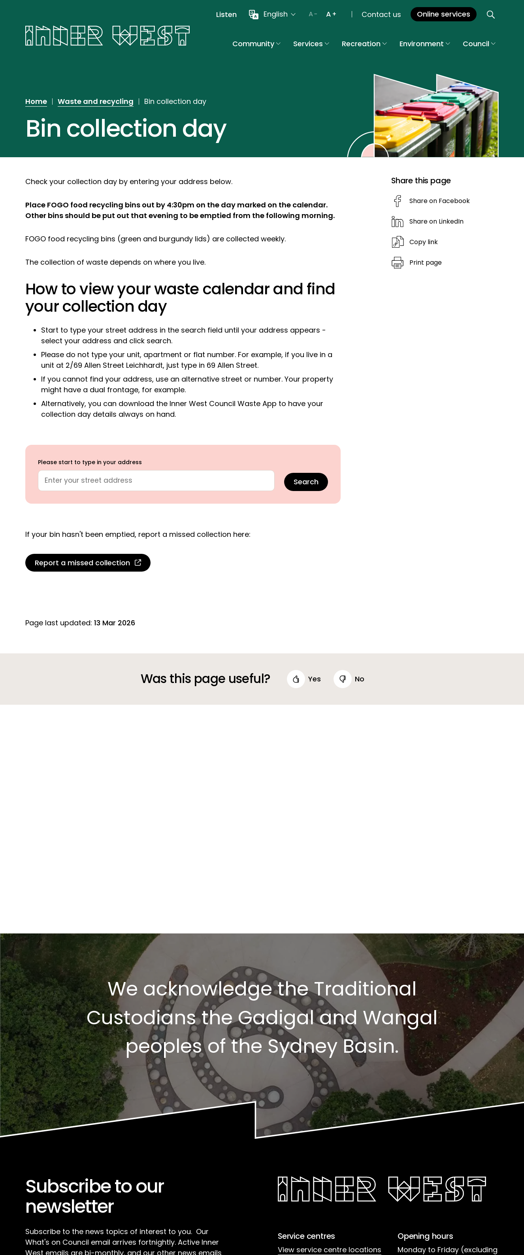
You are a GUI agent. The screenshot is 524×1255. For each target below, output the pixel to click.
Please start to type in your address (90, 462)
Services (311, 44)
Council (479, 44)
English (276, 14)
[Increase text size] (331, 14)
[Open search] (491, 14)
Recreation (364, 44)
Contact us (381, 14)
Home (36, 101)
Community (256, 44)
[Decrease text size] (313, 14)
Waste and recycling (96, 101)
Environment (425, 44)
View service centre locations (329, 1250)
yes (314, 679)
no (359, 679)
